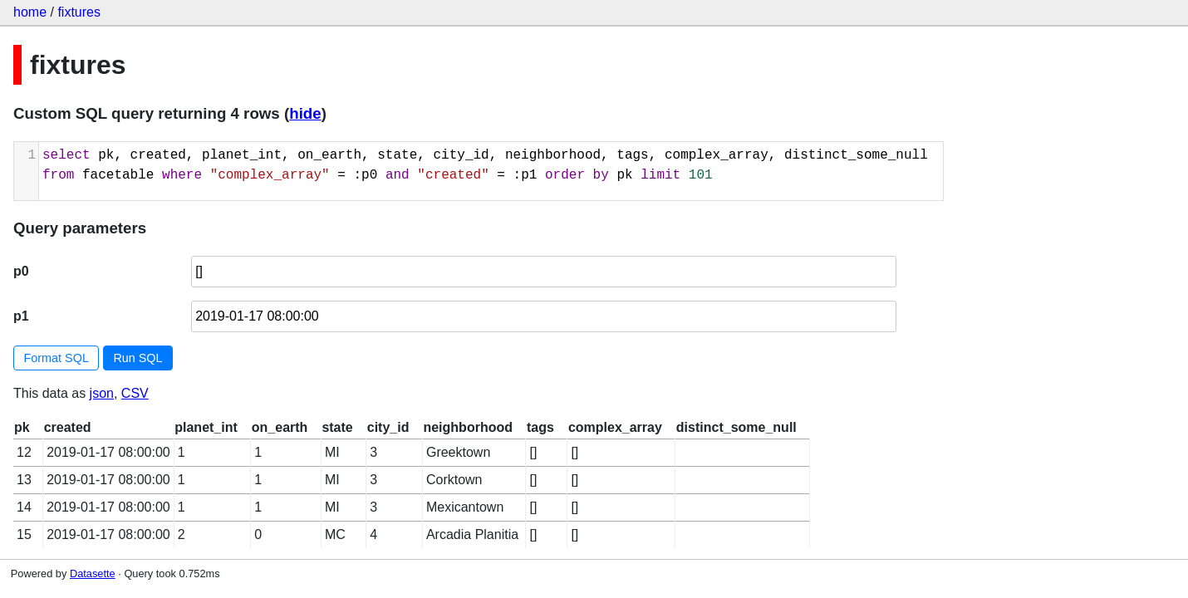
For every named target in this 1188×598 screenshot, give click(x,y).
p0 (21, 271)
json (102, 393)
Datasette (92, 573)
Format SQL (56, 358)
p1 (21, 316)
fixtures (79, 12)
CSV (135, 393)
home (30, 12)
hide (305, 113)
